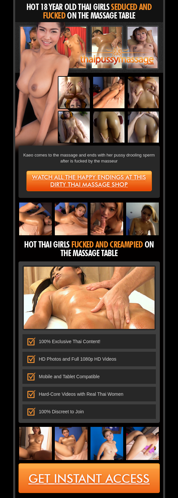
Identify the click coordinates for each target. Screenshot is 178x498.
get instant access (89, 478)
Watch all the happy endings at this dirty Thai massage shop (89, 181)
